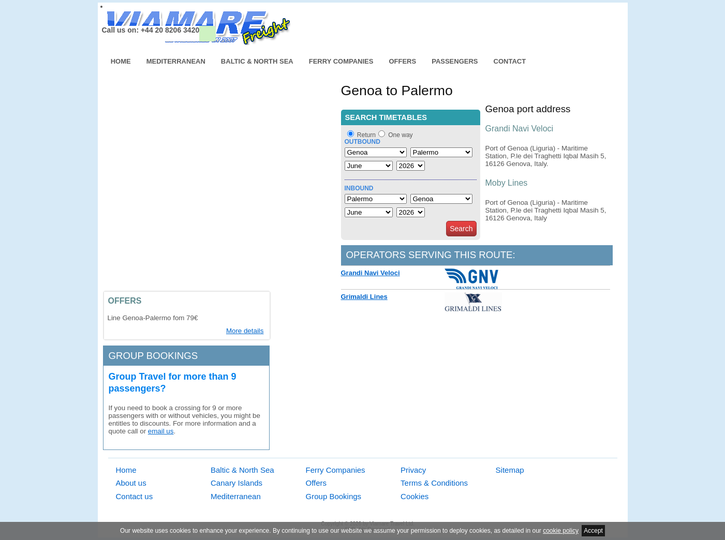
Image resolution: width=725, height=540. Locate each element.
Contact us (134, 496)
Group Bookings (334, 496)
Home (121, 61)
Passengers (455, 61)
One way (400, 135)
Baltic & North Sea (257, 61)
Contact (510, 61)
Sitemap (510, 470)
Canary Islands (236, 482)
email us (161, 431)
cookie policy (561, 530)
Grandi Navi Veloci (370, 273)
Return (366, 135)
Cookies (414, 496)
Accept (593, 530)
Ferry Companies (341, 61)
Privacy (413, 470)
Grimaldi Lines (364, 297)
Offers (402, 61)
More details (245, 331)
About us (131, 482)
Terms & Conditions (434, 482)
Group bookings (153, 355)
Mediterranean (175, 61)
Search (461, 228)
